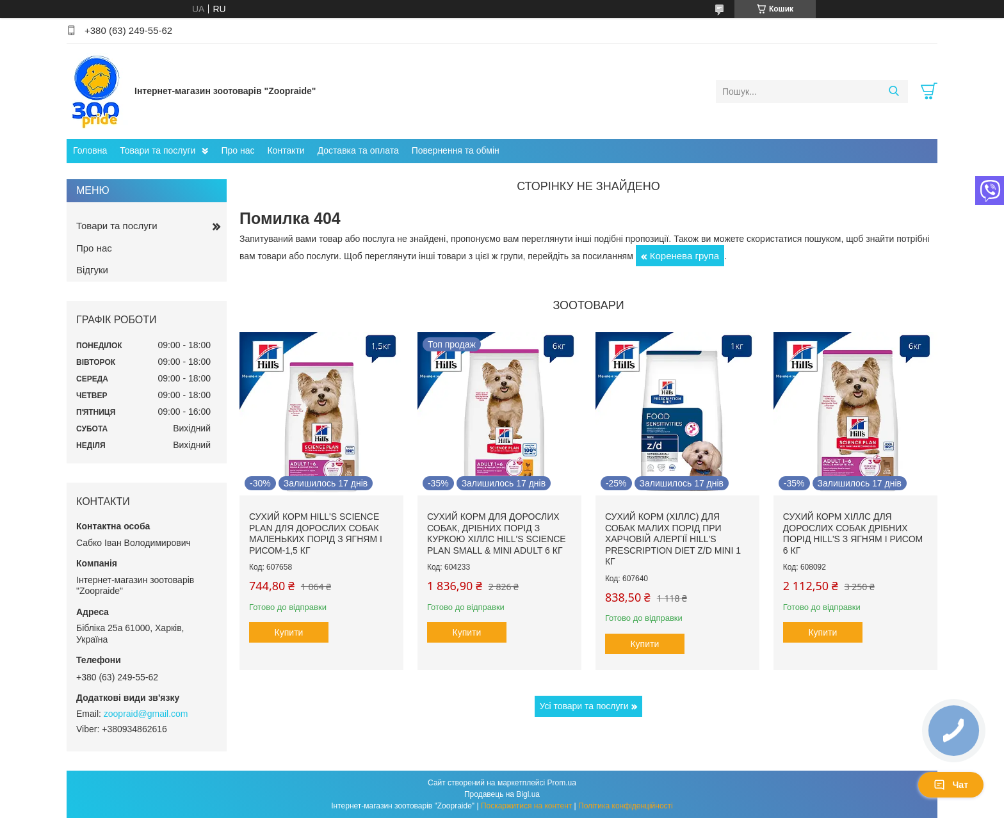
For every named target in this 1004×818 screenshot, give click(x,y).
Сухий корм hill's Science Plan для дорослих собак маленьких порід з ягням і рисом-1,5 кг (315, 533)
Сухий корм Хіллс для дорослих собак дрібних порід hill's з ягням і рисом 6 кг (853, 533)
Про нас (237, 150)
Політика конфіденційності (625, 805)
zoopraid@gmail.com (146, 714)
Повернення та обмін (455, 150)
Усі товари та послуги (584, 706)
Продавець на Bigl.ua (502, 794)
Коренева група (684, 255)
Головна (90, 150)
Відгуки (92, 269)
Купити (289, 632)
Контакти (285, 150)
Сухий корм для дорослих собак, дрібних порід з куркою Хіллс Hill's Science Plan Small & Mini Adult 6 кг (496, 533)
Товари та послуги (157, 150)
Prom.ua (561, 782)
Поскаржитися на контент (526, 805)
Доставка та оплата (358, 150)
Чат (951, 784)
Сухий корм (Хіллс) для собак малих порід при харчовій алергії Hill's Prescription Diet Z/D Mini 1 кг (673, 538)
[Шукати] (893, 91)
